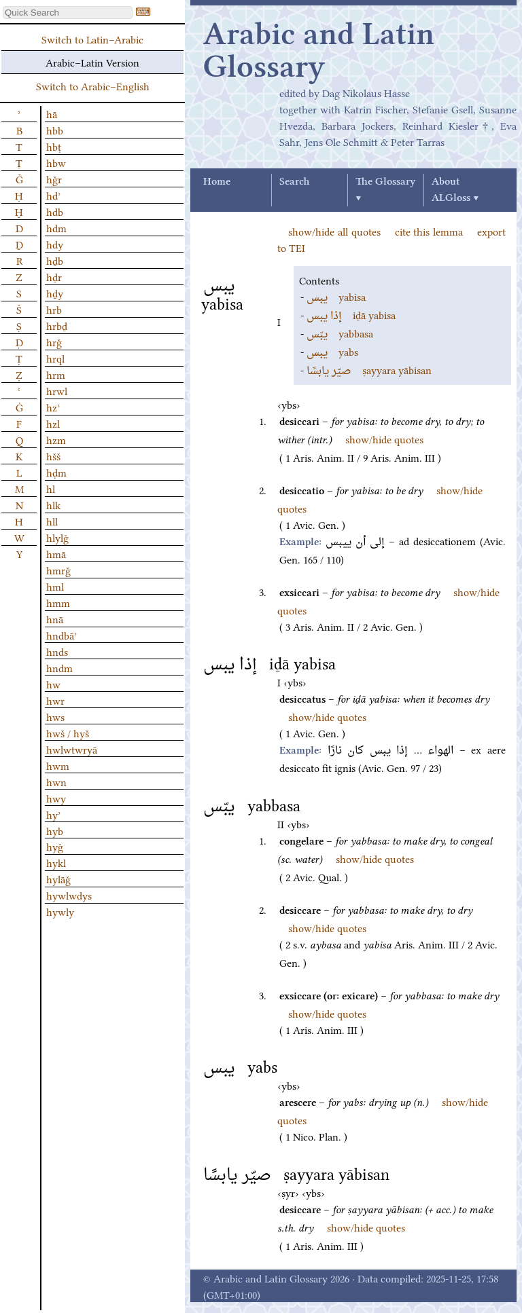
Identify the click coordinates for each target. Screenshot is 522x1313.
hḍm (56, 471)
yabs (332, 351)
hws (55, 716)
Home (216, 182)
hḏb (54, 260)
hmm (58, 602)
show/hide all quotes (334, 230)
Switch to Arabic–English (93, 85)
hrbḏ (56, 325)
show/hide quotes (384, 438)
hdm (56, 227)
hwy (56, 797)
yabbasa (340, 332)
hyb (54, 830)
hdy (54, 243)
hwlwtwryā (71, 748)
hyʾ (53, 814)
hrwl (56, 390)
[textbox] (68, 12)
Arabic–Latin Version (92, 61)
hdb (54, 211)
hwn (56, 781)
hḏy (54, 292)
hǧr (54, 178)
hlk (53, 504)
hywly (60, 911)
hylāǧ (58, 878)
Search (294, 182)
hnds (57, 651)
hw (53, 683)
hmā (56, 553)
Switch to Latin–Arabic (92, 38)
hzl (53, 422)
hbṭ (53, 145)
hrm (55, 374)
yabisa (336, 296)
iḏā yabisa (351, 314)
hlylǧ (57, 537)
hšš (53, 455)
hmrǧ (58, 569)
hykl (56, 862)
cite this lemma (429, 230)
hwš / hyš (67, 732)
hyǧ (54, 845)
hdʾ (53, 194)
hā (51, 113)
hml (55, 585)
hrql (55, 357)
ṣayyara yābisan (369, 369)
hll (52, 520)
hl (50, 488)
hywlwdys (69, 894)
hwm (57, 765)
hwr (55, 699)
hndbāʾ (61, 634)
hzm (56, 439)
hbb (54, 129)
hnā (54, 618)
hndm (59, 667)
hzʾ (53, 406)
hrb (54, 308)
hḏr (54, 276)
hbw (56, 162)
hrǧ (54, 341)
